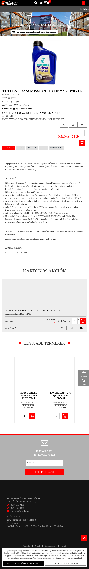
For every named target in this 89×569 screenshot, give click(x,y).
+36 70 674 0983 (17, 508)
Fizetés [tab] (43, 148)
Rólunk (63, 546)
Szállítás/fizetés (50, 546)
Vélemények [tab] (56, 148)
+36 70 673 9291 (17, 505)
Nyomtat (7, 105)
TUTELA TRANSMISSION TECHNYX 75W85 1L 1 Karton (32, 310)
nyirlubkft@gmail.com (18, 511)
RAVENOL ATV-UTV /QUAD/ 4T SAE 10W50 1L (60, 395)
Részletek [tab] (8, 148)
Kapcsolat (26, 546)
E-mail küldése (21, 105)
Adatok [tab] (20, 148)
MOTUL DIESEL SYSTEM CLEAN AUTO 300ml (28, 395)
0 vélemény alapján (10, 101)
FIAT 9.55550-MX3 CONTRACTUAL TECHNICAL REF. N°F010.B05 (33, 119)
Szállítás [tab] (32, 148)
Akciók (37, 546)
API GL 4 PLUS (9, 116)
